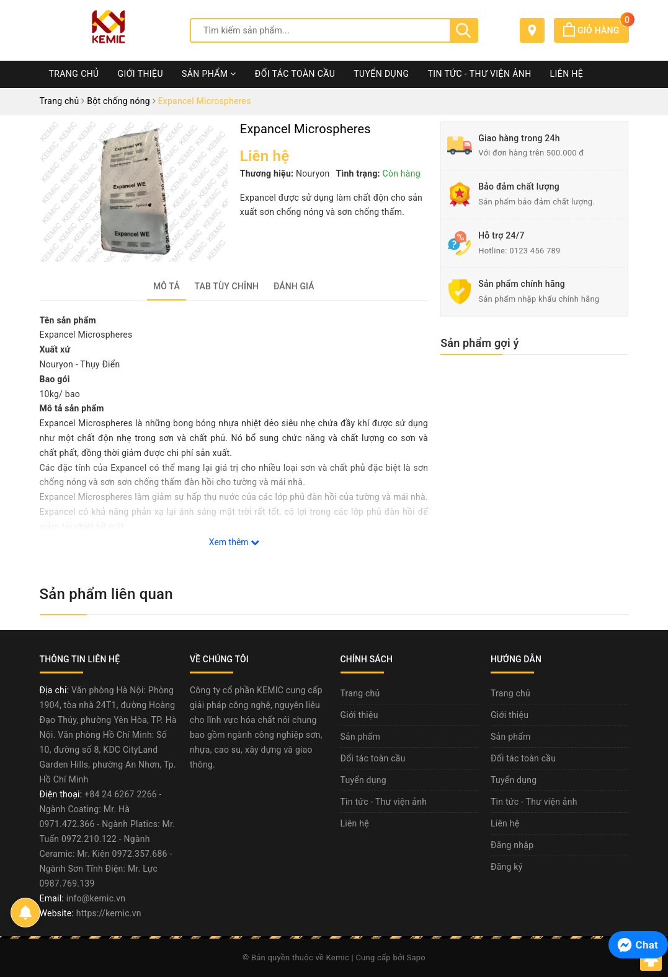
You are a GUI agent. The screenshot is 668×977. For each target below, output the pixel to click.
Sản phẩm (209, 74)
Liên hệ (567, 74)
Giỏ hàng (595, 30)
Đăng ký (507, 867)
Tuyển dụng (381, 74)
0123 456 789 (535, 250)
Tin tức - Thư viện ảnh (479, 74)
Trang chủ (74, 74)
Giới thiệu (140, 74)
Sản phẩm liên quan (106, 594)
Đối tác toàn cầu (295, 74)
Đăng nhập (512, 845)
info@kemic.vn (95, 898)
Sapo (416, 957)
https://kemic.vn (108, 913)
